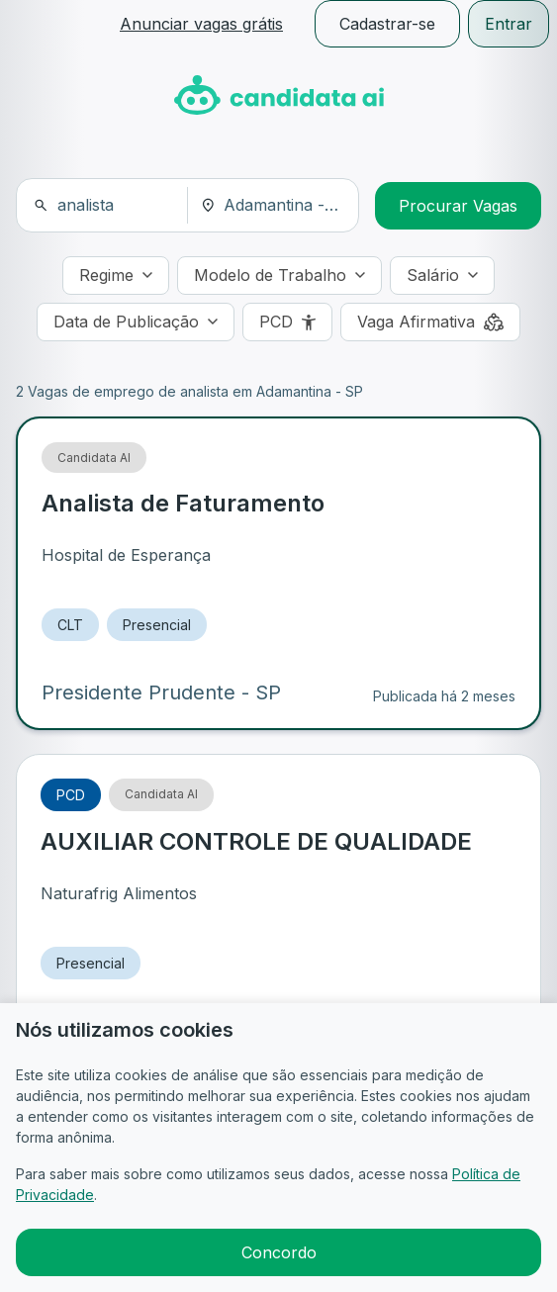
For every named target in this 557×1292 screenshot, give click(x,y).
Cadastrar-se (387, 24)
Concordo (279, 1252)
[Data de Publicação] (135, 322)
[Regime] (115, 275)
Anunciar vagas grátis (201, 24)
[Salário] (442, 275)
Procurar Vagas (458, 206)
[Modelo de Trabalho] (279, 275)
